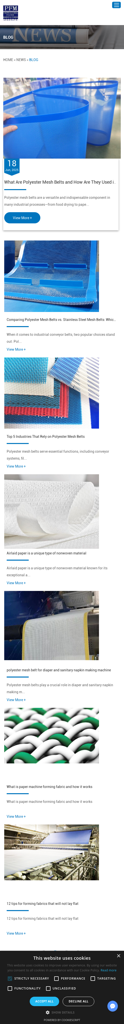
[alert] (62, 987)
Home (8, 60)
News (21, 60)
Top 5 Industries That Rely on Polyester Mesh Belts (46, 437)
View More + (22, 218)
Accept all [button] (44, 1001)
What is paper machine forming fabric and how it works (49, 787)
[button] (62, 1012)
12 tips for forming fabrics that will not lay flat (42, 904)
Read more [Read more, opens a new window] (109, 970)
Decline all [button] (78, 1001)
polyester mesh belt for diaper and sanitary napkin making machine (59, 670)
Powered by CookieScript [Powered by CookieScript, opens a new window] (62, 1020)
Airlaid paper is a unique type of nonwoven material (46, 553)
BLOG (33, 60)
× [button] (118, 956)
